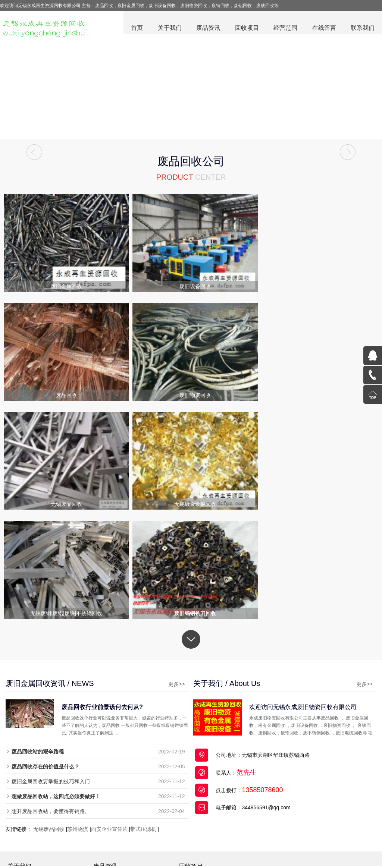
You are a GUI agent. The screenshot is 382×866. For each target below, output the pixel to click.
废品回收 (99, 844)
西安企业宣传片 (109, 716)
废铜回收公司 (160, 844)
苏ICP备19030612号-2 (214, 829)
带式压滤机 (143, 716)
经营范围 (285, 28)
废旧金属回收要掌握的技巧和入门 (51, 669)
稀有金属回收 (196, 805)
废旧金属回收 (196, 766)
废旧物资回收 (196, 815)
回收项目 (246, 28)
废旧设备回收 (196, 785)
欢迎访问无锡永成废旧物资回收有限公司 (312, 594)
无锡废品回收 (49, 716)
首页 (136, 28)
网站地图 (286, 844)
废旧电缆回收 (196, 776)
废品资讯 (207, 28)
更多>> (168, 571)
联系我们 (363, 28)
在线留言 (324, 28)
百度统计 (327, 829)
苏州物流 (77, 716)
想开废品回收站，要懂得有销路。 (51, 699)
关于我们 (169, 28)
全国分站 (308, 844)
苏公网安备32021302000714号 (280, 829)
